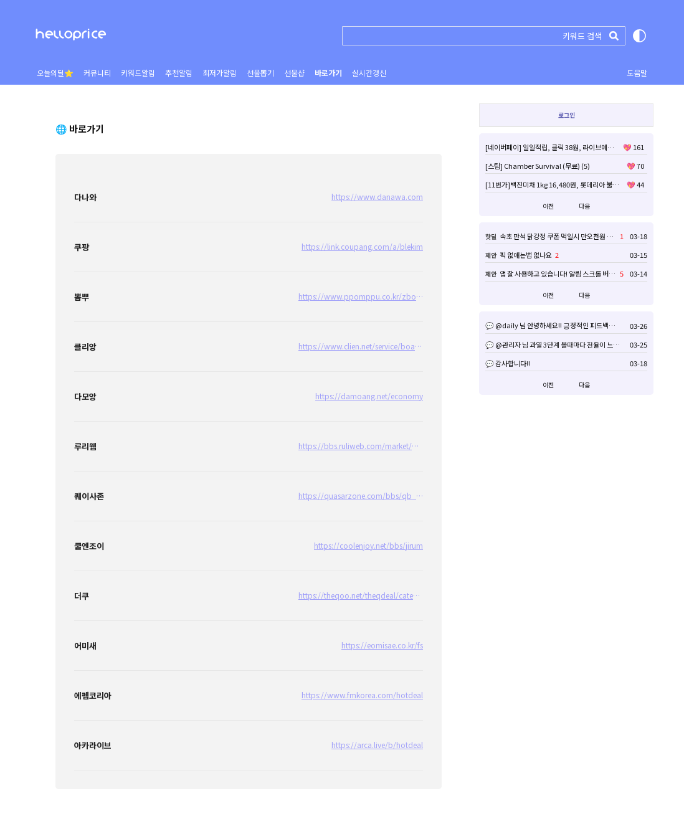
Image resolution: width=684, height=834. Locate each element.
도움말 (637, 72)
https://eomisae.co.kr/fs (382, 645)
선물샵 (294, 72)
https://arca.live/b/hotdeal (377, 744)
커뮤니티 (97, 72)
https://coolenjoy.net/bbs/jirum (368, 545)
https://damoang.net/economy (369, 396)
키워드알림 (138, 72)
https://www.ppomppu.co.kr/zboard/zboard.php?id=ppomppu (360, 301)
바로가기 (328, 72)
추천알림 (178, 72)
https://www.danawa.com (377, 196)
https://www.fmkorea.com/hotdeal (362, 694)
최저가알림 (219, 72)
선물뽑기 (260, 72)
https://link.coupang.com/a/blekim (362, 246)
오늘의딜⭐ (55, 72)
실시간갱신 (369, 72)
